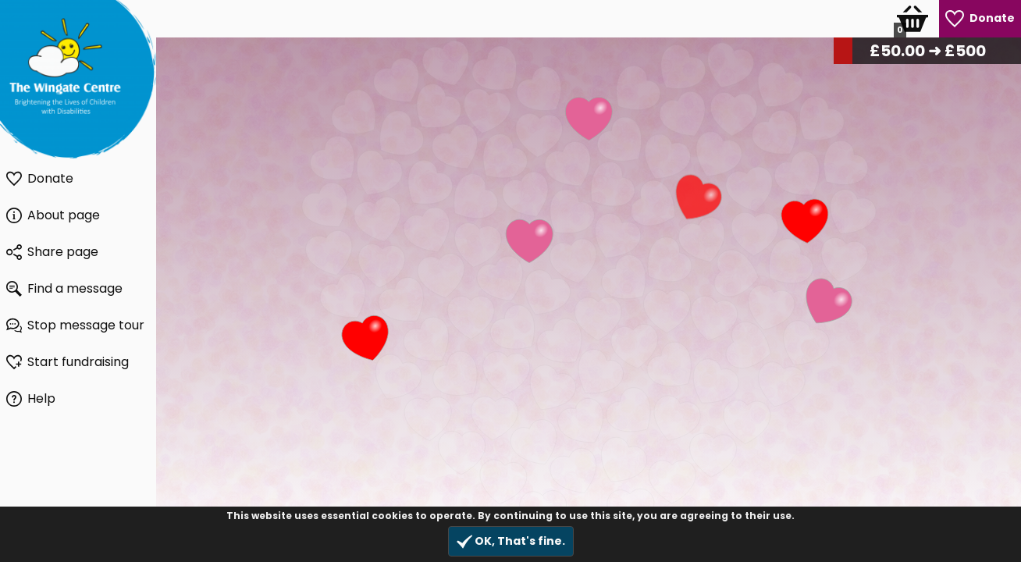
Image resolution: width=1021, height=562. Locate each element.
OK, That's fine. (511, 541)
